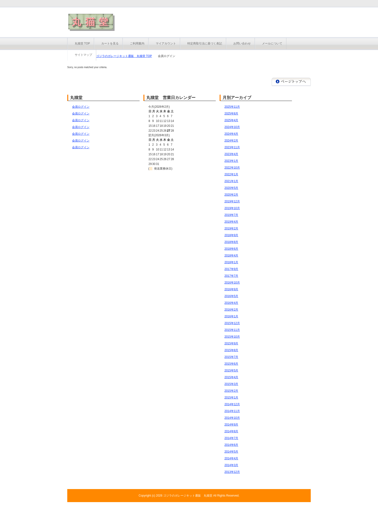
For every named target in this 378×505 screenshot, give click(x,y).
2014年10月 (232, 418)
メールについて (272, 43)
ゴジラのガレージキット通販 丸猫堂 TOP (124, 56)
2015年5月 (231, 370)
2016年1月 (231, 316)
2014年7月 (231, 438)
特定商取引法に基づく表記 (204, 43)
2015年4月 (231, 377)
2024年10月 (232, 127)
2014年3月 (231, 465)
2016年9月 (231, 289)
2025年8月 (231, 113)
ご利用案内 (137, 43)
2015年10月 (232, 336)
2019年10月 (232, 208)
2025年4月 (231, 120)
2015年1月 (231, 397)
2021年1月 (231, 181)
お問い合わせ (242, 43)
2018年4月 (231, 255)
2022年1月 (231, 174)
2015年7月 (231, 357)
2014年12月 (232, 404)
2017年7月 (231, 275)
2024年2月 (231, 140)
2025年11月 (232, 106)
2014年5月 (231, 451)
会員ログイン (80, 106)
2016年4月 (231, 303)
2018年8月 (231, 242)
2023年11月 (232, 147)
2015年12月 (232, 323)
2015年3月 (231, 384)
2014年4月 (231, 458)
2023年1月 (231, 161)
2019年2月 (231, 228)
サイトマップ (83, 55)
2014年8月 (231, 431)
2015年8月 (231, 350)
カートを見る (110, 43)
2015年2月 (231, 390)
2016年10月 (232, 282)
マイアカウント (166, 43)
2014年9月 (231, 424)
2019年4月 (231, 221)
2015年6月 (231, 363)
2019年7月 (231, 215)
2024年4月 (231, 133)
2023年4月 (231, 154)
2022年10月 (232, 167)
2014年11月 (232, 411)
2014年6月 (231, 445)
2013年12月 (232, 472)
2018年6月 (231, 248)
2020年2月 (231, 194)
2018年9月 (231, 235)
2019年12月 (232, 201)
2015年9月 (231, 343)
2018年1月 (231, 262)
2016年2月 (231, 309)
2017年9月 (231, 269)
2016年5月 (231, 296)
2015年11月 (232, 330)
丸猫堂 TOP (82, 43)
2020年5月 (231, 188)
